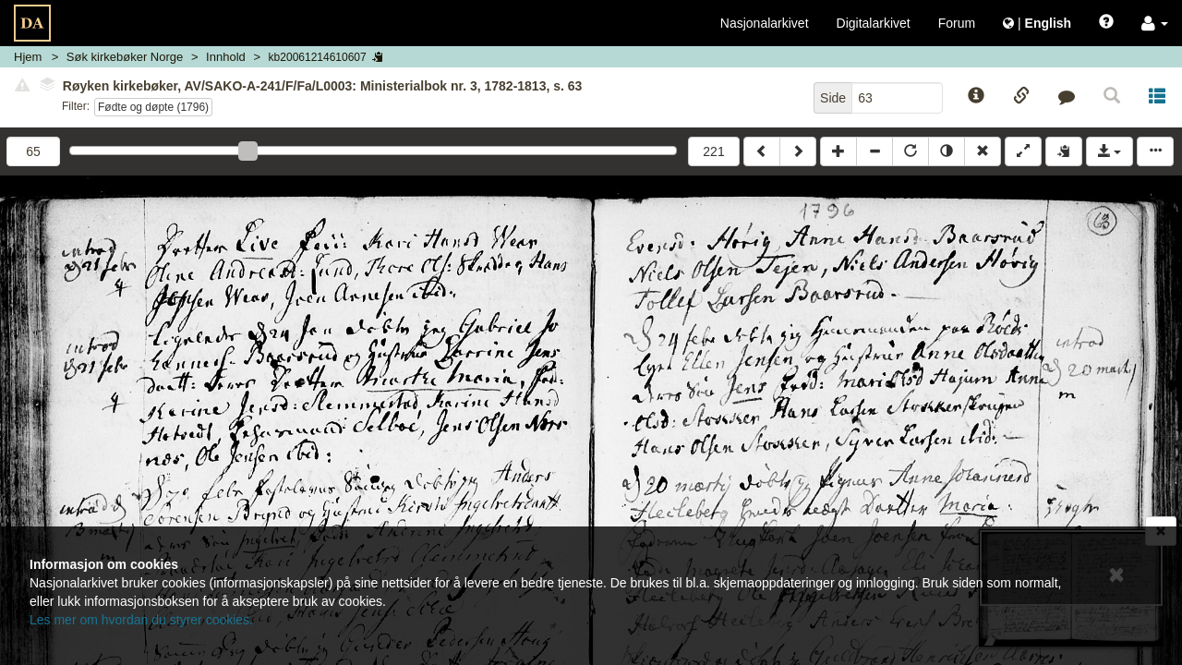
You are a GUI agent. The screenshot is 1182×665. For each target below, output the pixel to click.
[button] (1155, 23)
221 (713, 151)
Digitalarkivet (874, 23)
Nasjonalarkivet (764, 23)
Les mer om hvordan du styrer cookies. (141, 619)
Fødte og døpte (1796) (153, 107)
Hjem (28, 57)
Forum (956, 23)
